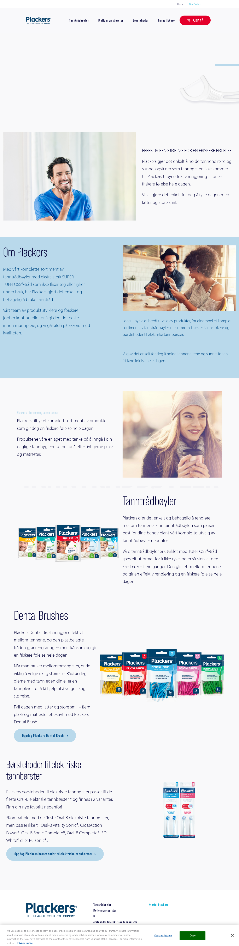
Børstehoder (141, 20)
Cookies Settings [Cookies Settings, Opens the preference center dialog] (163, 939)
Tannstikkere (166, 20)
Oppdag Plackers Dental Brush (43, 735)
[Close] (232, 939)
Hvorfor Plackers (158, 904)
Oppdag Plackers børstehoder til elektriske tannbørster (53, 854)
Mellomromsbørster (110, 20)
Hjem (180, 4)
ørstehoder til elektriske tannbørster (115, 922)
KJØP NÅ (198, 20)
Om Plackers (195, 4)
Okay (193, 939)
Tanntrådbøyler (79, 20)
